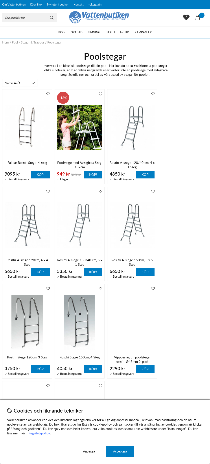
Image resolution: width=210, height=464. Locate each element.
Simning (94, 32)
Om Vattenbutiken (14, 4)
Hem (5, 42)
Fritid (124, 32)
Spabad (77, 32)
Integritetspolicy (38, 433)
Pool (62, 32)
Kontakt (79, 4)
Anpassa (89, 451)
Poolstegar (54, 42)
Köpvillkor (36, 4)
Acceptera (120, 451)
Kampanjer (143, 32)
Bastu (110, 32)
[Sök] (29, 17)
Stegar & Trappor (32, 42)
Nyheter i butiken (58, 4)
